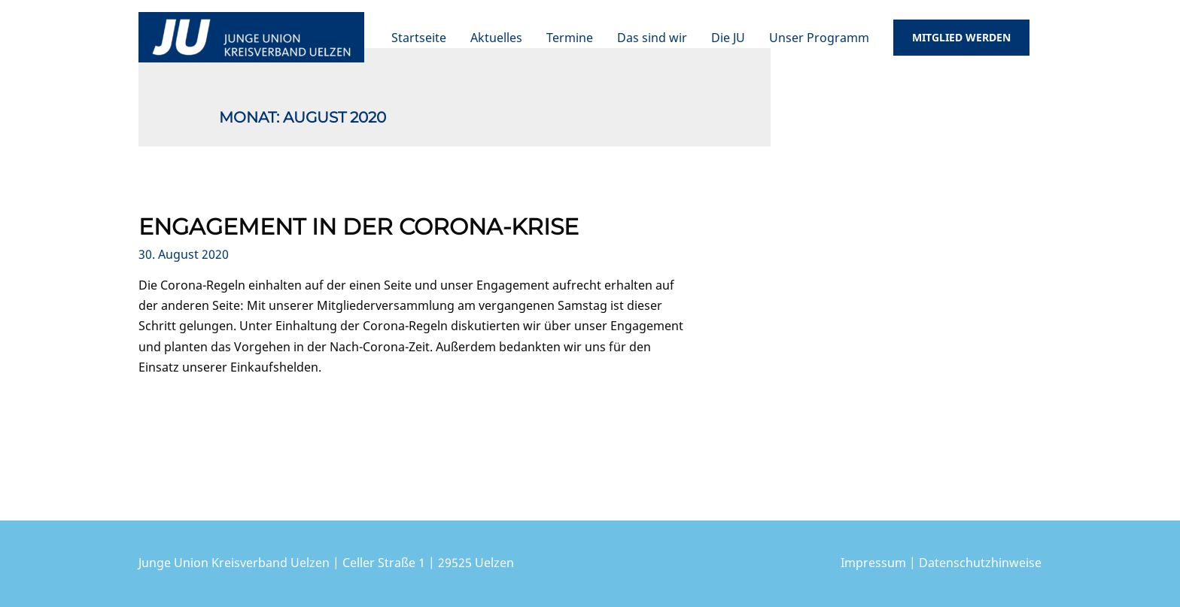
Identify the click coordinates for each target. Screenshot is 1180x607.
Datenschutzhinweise (980, 562)
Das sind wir (652, 37)
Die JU (728, 37)
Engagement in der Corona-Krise (358, 227)
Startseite (418, 37)
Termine (569, 37)
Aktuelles (496, 37)
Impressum (873, 562)
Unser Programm (819, 37)
